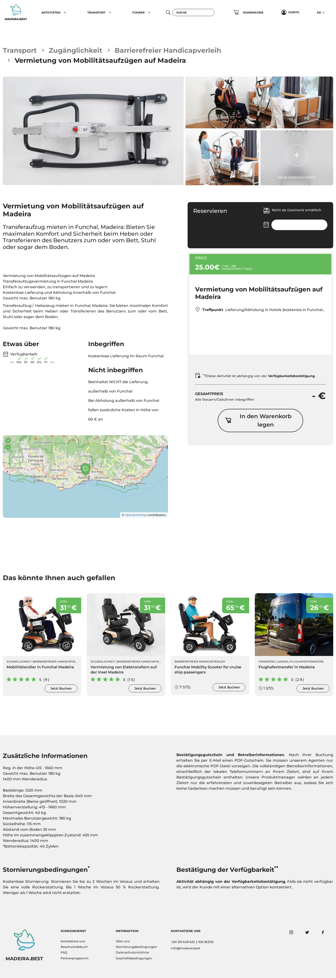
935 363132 (206, 942)
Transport (20, 50)
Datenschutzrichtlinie (132, 952)
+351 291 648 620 (183, 942)
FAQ (64, 952)
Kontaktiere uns (73, 941)
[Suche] (193, 12)
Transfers (267, 661)
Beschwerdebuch (74, 947)
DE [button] (319, 12)
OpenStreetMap (136, 515)
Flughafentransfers (307, 661)
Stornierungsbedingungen (136, 947)
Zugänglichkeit (75, 50)
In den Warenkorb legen (258, 420)
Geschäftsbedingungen (134, 958)
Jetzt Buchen (61, 688)
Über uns (123, 941)
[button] (65, 12)
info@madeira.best (185, 948)
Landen (282, 661)
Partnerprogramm (75, 958)
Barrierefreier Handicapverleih (168, 50)
